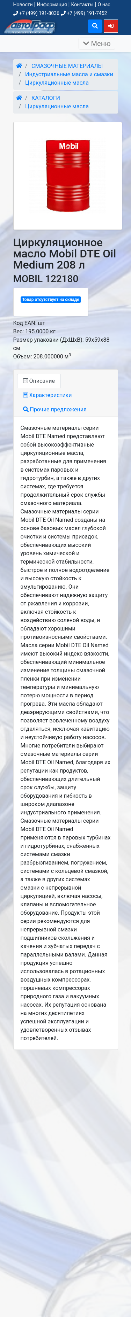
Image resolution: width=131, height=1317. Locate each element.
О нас (104, 4)
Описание (39, 381)
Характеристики (47, 395)
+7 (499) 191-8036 (36, 13)
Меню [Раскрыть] (97, 43)
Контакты (82, 4)
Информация (52, 4)
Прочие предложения (55, 409)
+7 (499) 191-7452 (84, 13)
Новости (23, 4)
